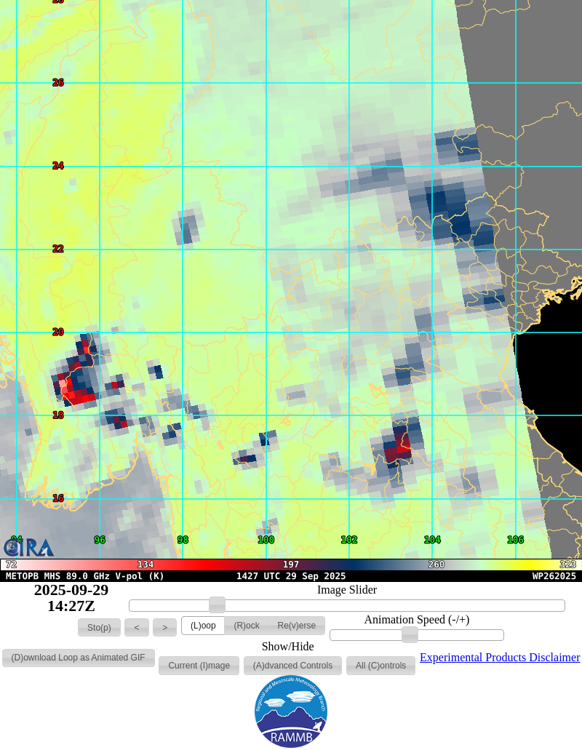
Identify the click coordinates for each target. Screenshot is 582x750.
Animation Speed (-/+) (416, 620)
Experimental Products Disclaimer (500, 657)
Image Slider (347, 590)
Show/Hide (288, 647)
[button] (99, 627)
